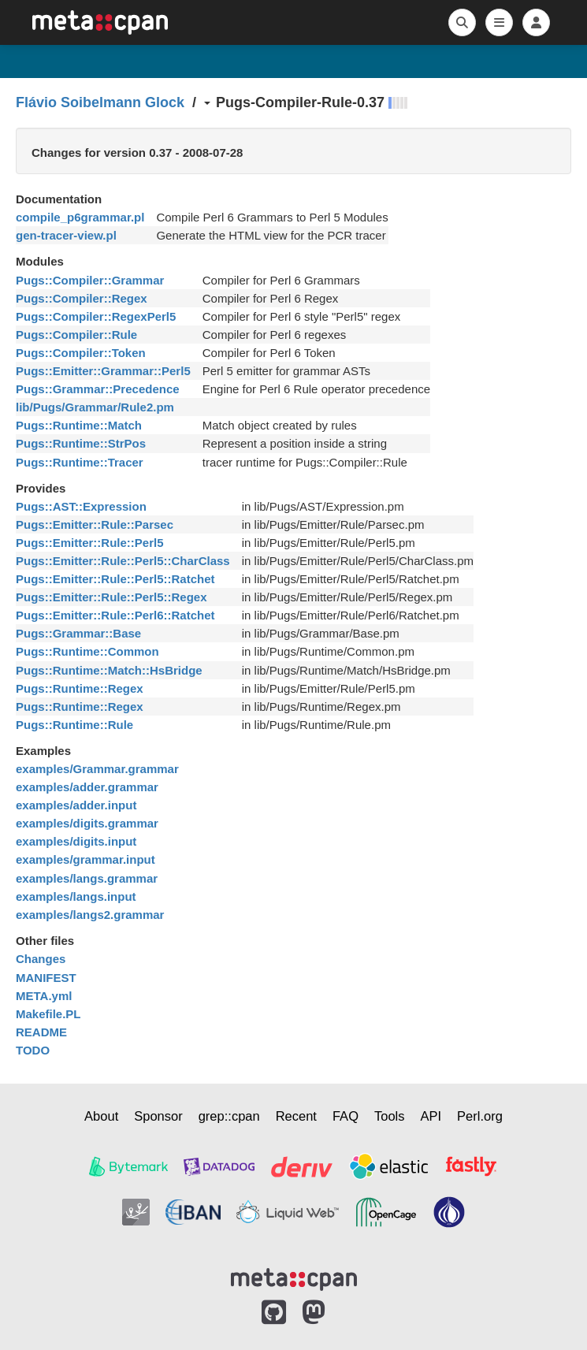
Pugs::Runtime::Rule (74, 724)
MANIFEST (46, 977)
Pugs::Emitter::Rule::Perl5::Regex (111, 597)
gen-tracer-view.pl (66, 235)
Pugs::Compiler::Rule (76, 334)
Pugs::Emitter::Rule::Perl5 (90, 542)
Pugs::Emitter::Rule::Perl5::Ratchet (115, 579)
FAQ (346, 1116)
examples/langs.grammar (87, 878)
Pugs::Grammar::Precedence (98, 389)
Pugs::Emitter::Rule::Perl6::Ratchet (115, 615)
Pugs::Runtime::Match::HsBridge (109, 670)
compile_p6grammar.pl (80, 217)
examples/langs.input (76, 896)
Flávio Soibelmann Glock (100, 102)
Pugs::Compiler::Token (81, 352)
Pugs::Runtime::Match (79, 425)
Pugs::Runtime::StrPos (81, 443)
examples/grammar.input (85, 859)
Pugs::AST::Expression (81, 506)
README (41, 1032)
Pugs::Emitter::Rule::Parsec (94, 524)
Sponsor (158, 1116)
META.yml (44, 995)
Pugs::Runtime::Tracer (79, 462)
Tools (389, 1116)
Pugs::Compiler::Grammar (90, 280)
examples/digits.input (76, 841)
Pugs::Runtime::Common (87, 651)
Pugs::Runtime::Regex (79, 688)
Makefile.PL (48, 1014)
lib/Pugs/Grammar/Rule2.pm (95, 407)
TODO (33, 1050)
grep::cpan (229, 1116)
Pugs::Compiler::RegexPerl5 (96, 316)
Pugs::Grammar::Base (78, 633)
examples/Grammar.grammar (97, 768)
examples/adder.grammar (87, 787)
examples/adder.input (76, 805)
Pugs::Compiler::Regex (81, 298)
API (431, 1116)
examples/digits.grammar (87, 823)
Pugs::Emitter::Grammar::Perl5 (103, 370)
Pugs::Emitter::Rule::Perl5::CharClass (123, 560)
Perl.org (480, 1116)
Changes (40, 958)
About (101, 1116)
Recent (296, 1116)
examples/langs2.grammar (90, 914)
